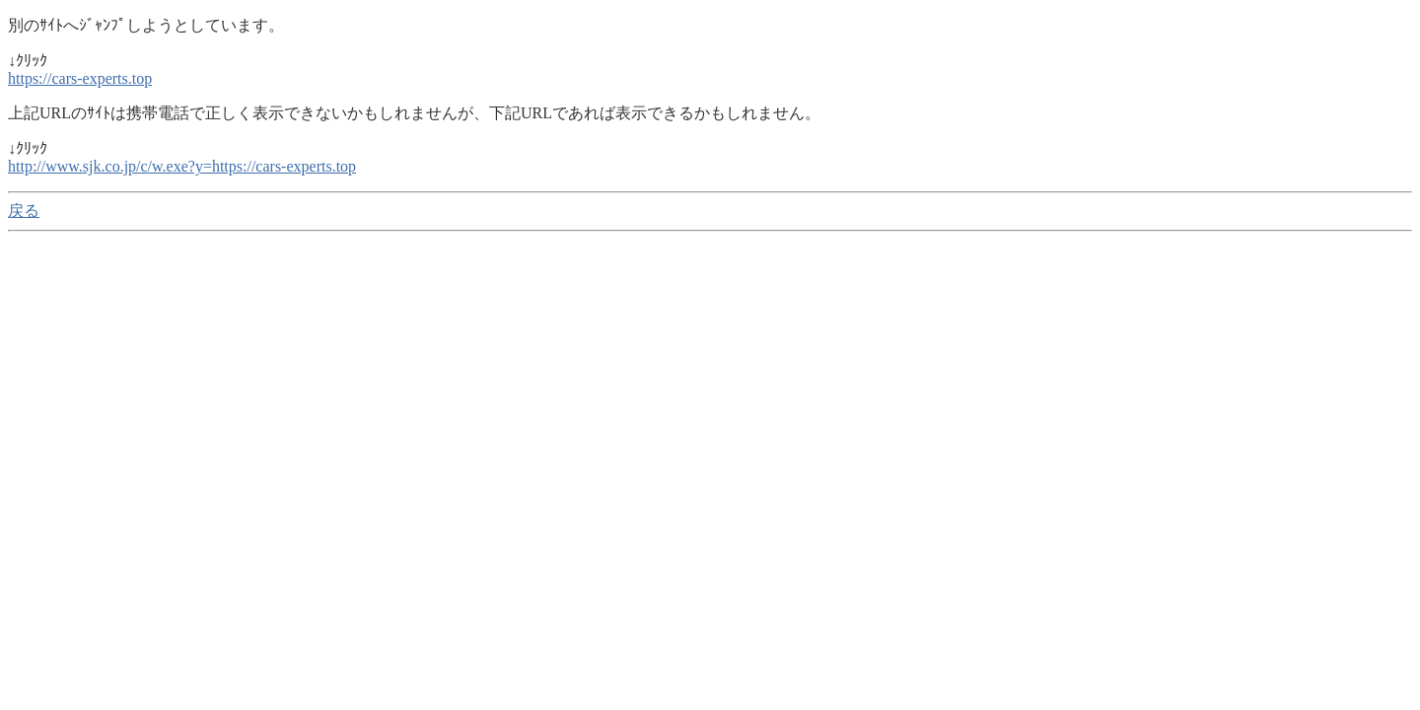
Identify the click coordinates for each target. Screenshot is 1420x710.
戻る (23, 210)
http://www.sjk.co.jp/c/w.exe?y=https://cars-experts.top (182, 166)
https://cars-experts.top (80, 78)
